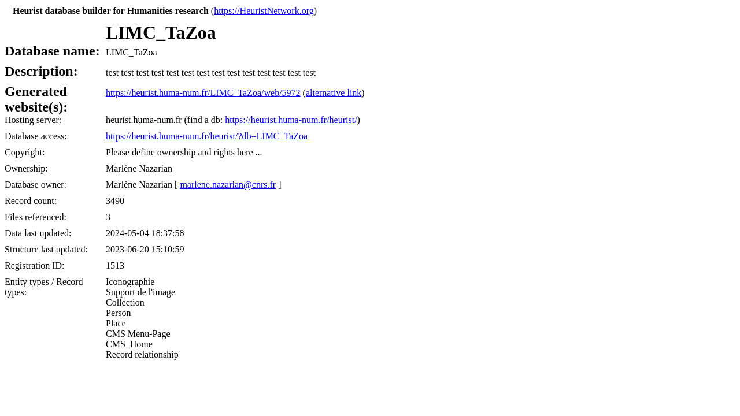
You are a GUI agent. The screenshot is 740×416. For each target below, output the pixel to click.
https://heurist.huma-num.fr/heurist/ (291, 120)
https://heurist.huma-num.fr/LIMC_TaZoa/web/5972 (203, 93)
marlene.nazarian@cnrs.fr (228, 185)
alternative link (333, 93)
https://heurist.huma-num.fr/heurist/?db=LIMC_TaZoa (207, 136)
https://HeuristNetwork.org (264, 11)
